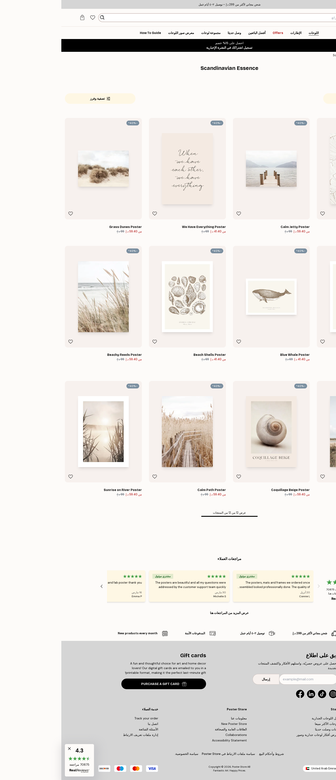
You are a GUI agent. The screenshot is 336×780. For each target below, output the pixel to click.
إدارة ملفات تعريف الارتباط (79, 735)
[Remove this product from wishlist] (261, 213)
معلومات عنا (178, 718)
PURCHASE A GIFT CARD (102, 684)
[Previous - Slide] (257, 586)
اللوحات (312, 55)
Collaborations (175, 735)
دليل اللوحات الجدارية (264, 718)
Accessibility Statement (168, 740)
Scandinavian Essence (287, 55)
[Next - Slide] (40, 586)
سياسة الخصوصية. (125, 754)
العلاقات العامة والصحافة (170, 729)
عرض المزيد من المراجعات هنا (168, 613)
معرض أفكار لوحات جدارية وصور (256, 735)
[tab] (31, 17)
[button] (18, 760)
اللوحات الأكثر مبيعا (265, 724)
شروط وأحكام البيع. (210, 754)
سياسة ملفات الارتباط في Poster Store (167, 754)
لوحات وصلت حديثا (266, 729)
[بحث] (41, 17)
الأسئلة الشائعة (87, 729)
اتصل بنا (91, 724)
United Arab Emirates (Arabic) (270, 768)
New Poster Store (173, 724)
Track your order (85, 718)
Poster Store (178, 766)
